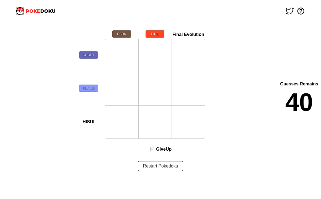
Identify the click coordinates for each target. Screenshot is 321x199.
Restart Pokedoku (160, 166)
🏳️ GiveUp (160, 149)
